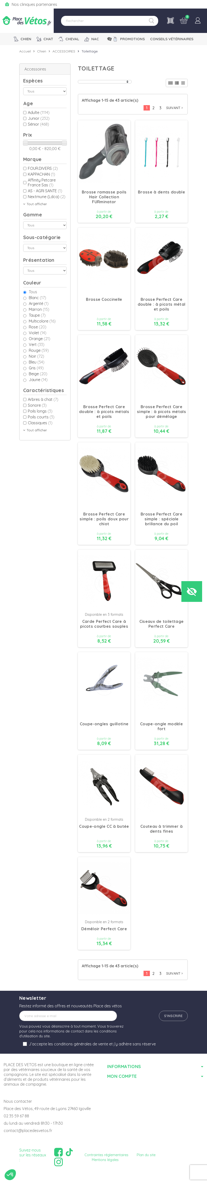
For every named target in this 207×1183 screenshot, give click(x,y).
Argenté (39, 303)
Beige (38, 373)
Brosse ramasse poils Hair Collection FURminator (104, 197)
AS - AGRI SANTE (45, 190)
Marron (39, 309)
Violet (37, 332)
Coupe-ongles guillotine (104, 723)
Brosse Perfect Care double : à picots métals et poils (104, 411)
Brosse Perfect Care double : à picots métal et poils (161, 304)
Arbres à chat (43, 399)
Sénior (38, 124)
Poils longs (40, 411)
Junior (39, 118)
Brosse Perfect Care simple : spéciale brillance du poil (161, 519)
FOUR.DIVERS (43, 168)
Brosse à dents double (161, 192)
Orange (39, 338)
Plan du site (146, 1155)
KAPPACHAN (41, 174)
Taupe (37, 315)
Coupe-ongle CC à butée (104, 826)
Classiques (40, 422)
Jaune (38, 379)
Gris (36, 367)
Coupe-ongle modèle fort (161, 726)
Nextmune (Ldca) (46, 196)
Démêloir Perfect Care (104, 928)
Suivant (175, 108)
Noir (36, 356)
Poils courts (41, 417)
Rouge (39, 350)
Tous (33, 291)
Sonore (37, 405)
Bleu (36, 362)
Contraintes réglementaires (106, 1155)
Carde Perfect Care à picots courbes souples (104, 624)
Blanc (37, 297)
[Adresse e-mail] (68, 1016)
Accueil (25, 51)
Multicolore (42, 321)
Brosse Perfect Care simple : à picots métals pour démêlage (161, 411)
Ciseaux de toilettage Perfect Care (161, 624)
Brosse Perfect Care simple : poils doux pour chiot (104, 519)
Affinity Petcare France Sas (42, 182)
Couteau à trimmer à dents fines (161, 829)
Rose (37, 326)
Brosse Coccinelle (104, 299)
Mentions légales (105, 1160)
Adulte (39, 112)
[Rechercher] (109, 21)
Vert (36, 344)
